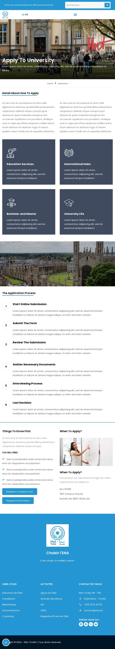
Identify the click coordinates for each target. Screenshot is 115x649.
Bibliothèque (9, 604)
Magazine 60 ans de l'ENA (54, 616)
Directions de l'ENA (12, 592)
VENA (43, 610)
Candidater (8, 598)
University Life (74, 214)
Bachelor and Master (21, 214)
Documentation (11, 610)
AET (42, 604)
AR (23, 14)
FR (26, 14)
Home (50, 83)
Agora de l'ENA (48, 592)
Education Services (20, 164)
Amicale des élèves (51, 598)
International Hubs (77, 164)
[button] (75, 14)
